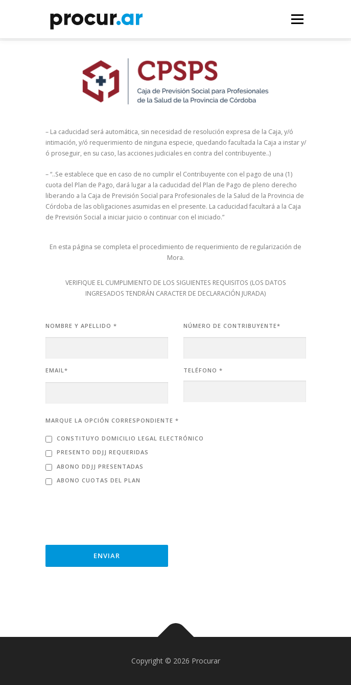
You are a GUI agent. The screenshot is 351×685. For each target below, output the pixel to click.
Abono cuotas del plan (99, 480)
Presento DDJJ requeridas (103, 452)
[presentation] (123, 512)
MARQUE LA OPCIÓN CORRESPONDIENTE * (112, 420)
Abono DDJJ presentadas (100, 466)
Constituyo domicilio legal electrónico (130, 438)
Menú (296, 19)
